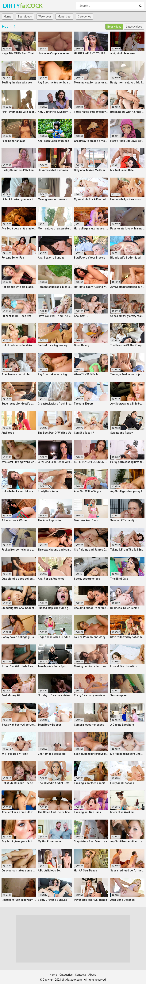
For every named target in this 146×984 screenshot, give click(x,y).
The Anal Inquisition (50, 520)
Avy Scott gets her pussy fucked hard (127, 491)
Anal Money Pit (11, 695)
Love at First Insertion (123, 666)
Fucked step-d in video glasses (55, 607)
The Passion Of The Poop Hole (127, 345)
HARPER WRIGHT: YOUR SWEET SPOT (91, 53)
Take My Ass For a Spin (52, 666)
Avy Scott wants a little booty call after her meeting (127, 403)
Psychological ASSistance (90, 899)
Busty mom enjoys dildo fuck (127, 82)
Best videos (25, 16)
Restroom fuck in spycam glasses (19, 899)
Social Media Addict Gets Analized (55, 783)
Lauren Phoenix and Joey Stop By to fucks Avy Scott (91, 637)
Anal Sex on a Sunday (51, 257)
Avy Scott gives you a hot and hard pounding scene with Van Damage (19, 841)
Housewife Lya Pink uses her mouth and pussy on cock (127, 199)
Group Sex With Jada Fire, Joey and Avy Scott (19, 666)
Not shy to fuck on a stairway (55, 695)
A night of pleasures (122, 53)
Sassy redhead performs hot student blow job (127, 870)
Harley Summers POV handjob (19, 170)
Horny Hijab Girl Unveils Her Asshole (127, 140)
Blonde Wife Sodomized (125, 257)
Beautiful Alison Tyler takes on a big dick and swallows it (91, 607)
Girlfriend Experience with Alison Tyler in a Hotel (55, 461)
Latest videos (134, 26)
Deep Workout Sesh (86, 520)
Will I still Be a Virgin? (15, 753)
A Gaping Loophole (122, 724)
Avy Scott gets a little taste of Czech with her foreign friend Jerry (19, 228)
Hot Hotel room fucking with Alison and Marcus (91, 286)
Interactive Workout (122, 812)
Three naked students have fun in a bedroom (91, 111)
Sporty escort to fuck (87, 578)
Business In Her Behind (124, 607)
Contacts (80, 974)
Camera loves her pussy (89, 724)
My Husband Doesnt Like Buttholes (127, 753)
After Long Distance (122, 899)
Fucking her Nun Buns (87, 812)
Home (7, 16)
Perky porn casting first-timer (127, 461)
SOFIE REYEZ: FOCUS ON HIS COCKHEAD (91, 461)
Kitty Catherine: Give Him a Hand (55, 111)
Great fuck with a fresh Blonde (55, 403)
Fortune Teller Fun (13, 257)
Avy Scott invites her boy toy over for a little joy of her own (55, 82)
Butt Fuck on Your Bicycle (89, 257)
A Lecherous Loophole (15, 374)
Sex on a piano (119, 695)
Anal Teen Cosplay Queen (53, 140)
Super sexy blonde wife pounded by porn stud (19, 403)
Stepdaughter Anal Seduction (19, 607)
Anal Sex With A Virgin (87, 491)
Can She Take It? (84, 432)
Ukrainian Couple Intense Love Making (55, 53)
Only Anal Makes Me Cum (89, 170)
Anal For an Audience (51, 578)
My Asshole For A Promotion (91, 199)
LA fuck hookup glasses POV (19, 199)
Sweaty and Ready (121, 432)
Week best (44, 16)
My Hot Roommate (49, 841)
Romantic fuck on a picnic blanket (55, 286)
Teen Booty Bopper (49, 724)
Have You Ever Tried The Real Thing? (55, 315)
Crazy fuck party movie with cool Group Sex (91, 695)
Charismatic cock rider (52, 753)
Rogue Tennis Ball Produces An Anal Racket (55, 637)
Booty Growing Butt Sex (52, 899)
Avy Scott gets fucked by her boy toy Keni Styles (127, 286)
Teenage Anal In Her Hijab (126, 374)
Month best (64, 16)
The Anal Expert (83, 403)
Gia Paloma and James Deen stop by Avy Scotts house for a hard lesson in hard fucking (91, 549)
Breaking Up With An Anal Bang (127, 111)
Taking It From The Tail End (126, 549)
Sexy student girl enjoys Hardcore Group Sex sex (91, 753)
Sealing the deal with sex (17, 82)
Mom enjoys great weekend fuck (55, 228)
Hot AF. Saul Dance (85, 870)
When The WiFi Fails (86, 374)
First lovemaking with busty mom (19, 111)
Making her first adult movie (91, 666)
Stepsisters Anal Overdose (90, 841)
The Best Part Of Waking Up (54, 432)
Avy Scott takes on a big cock (55, 374)
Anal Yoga (8, 432)
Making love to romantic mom (55, 199)
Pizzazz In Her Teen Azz (16, 315)
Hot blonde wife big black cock (19, 286)
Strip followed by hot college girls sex (127, 637)
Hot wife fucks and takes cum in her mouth (19, 491)
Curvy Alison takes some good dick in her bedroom (19, 870)
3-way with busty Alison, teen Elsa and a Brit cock (19, 724)
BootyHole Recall (48, 491)
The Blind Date (119, 578)
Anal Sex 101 (82, 315)
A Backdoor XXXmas (14, 520)
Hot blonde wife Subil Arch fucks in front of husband (19, 345)
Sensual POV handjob (123, 520)
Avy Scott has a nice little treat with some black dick (19, 812)
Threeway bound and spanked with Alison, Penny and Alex (55, 549)
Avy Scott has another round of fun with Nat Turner (127, 841)
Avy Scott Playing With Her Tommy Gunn (19, 461)
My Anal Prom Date (122, 170)
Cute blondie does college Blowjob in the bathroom (19, 578)
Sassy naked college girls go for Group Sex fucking (19, 637)
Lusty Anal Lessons (122, 783)
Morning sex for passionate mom (91, 82)
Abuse (92, 974)
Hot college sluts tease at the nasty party (91, 228)
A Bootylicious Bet (49, 870)
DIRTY (13, 5)
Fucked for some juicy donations (19, 549)
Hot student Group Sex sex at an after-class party (19, 783)
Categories (84, 16)
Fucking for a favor (13, 140)
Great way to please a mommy (91, 140)
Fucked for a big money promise (55, 345)
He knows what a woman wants (55, 170)
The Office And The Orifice (54, 812)
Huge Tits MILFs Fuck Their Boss (19, 53)
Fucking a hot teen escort (89, 783)
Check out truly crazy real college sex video (127, 315)
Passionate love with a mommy (127, 228)
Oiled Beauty (82, 345)
